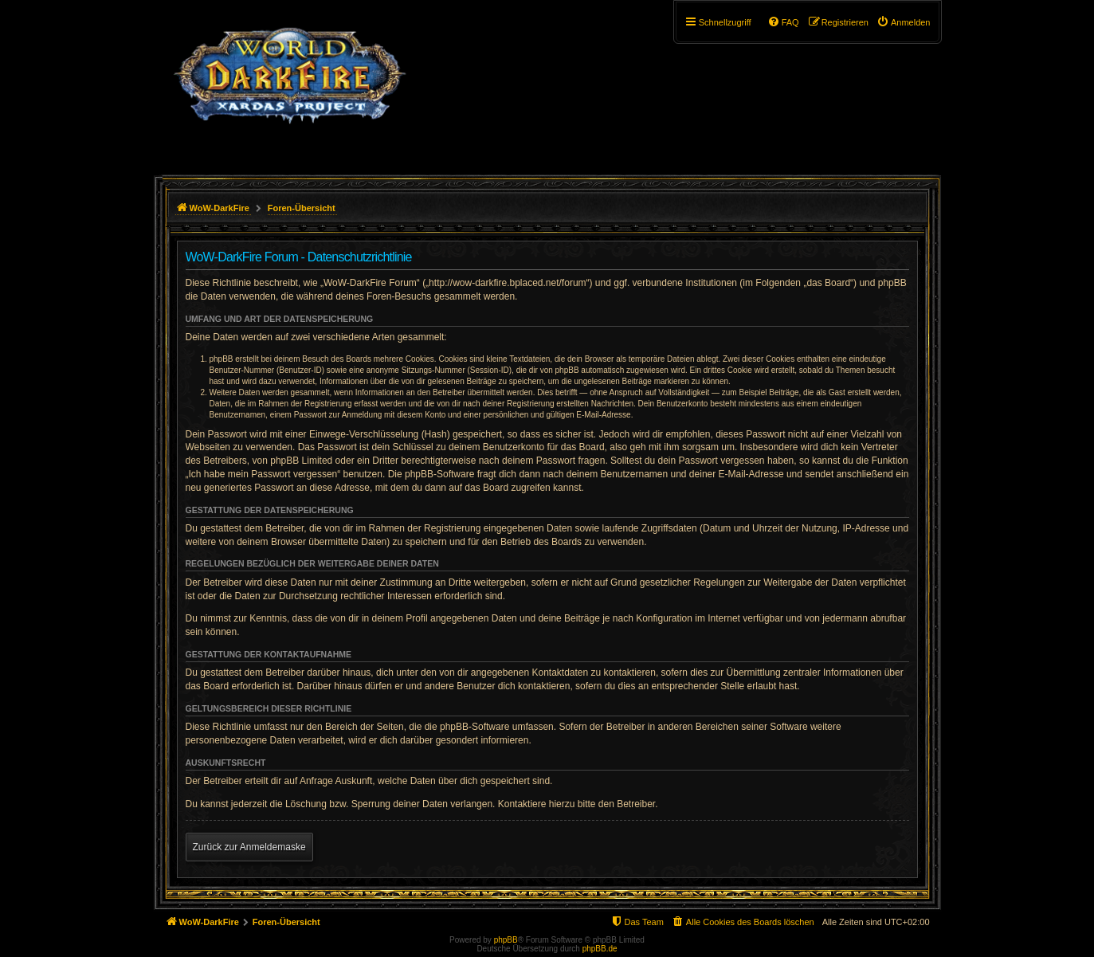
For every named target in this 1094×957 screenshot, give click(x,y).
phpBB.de (600, 948)
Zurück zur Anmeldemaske (249, 847)
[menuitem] (903, 22)
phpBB (506, 939)
